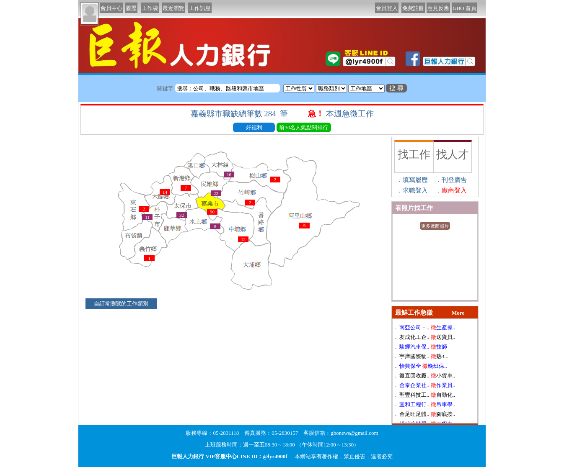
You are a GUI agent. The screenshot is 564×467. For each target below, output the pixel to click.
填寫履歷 (415, 180)
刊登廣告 (454, 180)
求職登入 (415, 190)
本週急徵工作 (351, 113)
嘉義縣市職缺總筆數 (240, 113)
